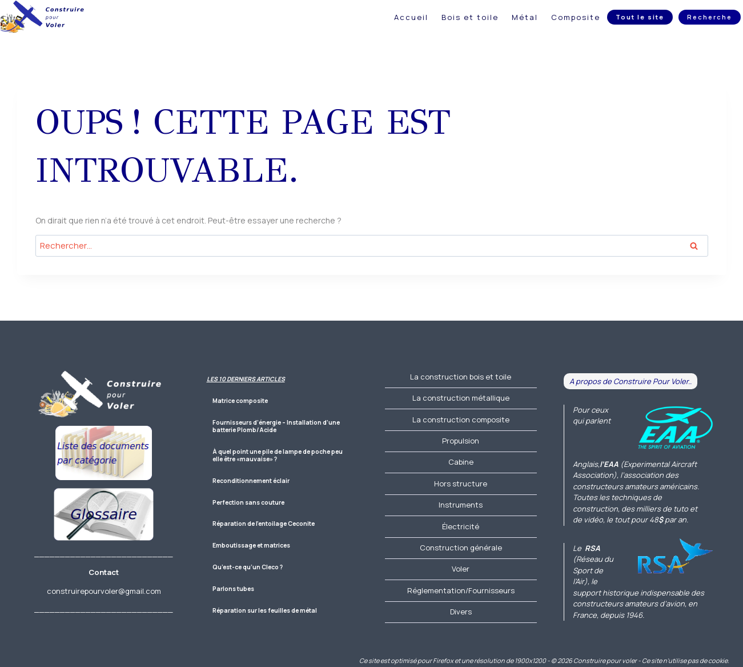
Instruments (461, 505)
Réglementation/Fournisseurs (461, 590)
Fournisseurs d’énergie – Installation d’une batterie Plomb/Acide (276, 426)
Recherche (709, 17)
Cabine (460, 462)
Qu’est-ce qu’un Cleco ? (247, 567)
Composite (575, 17)
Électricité (460, 526)
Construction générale (461, 547)
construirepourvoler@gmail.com (104, 591)
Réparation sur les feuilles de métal (264, 610)
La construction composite (460, 419)
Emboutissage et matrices (251, 545)
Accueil (411, 17)
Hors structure (460, 483)
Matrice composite (240, 401)
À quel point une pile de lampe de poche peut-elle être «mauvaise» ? (280, 455)
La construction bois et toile (460, 377)
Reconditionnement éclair (251, 481)
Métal (525, 17)
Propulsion (460, 441)
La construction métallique (460, 398)
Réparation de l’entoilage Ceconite (263, 524)
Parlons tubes (233, 589)
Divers (461, 611)
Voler (460, 569)
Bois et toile (470, 17)
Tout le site (640, 17)
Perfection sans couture (248, 502)
